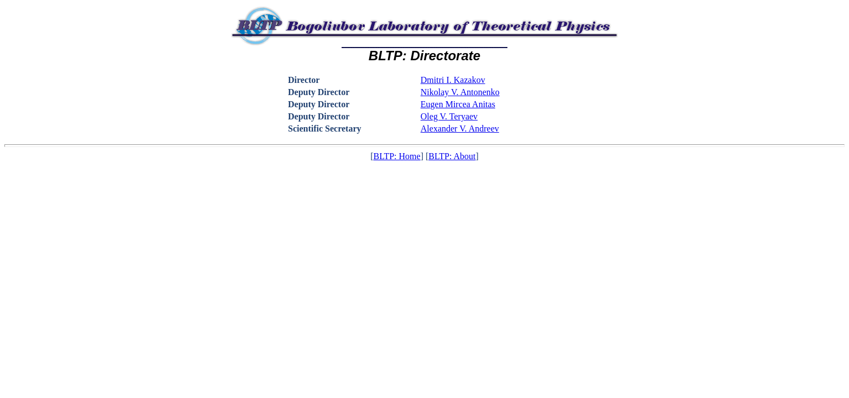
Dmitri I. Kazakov (453, 80)
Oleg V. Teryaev (449, 116)
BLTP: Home (396, 156)
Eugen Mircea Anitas (458, 104)
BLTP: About (451, 156)
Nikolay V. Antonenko (460, 92)
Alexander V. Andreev (460, 128)
